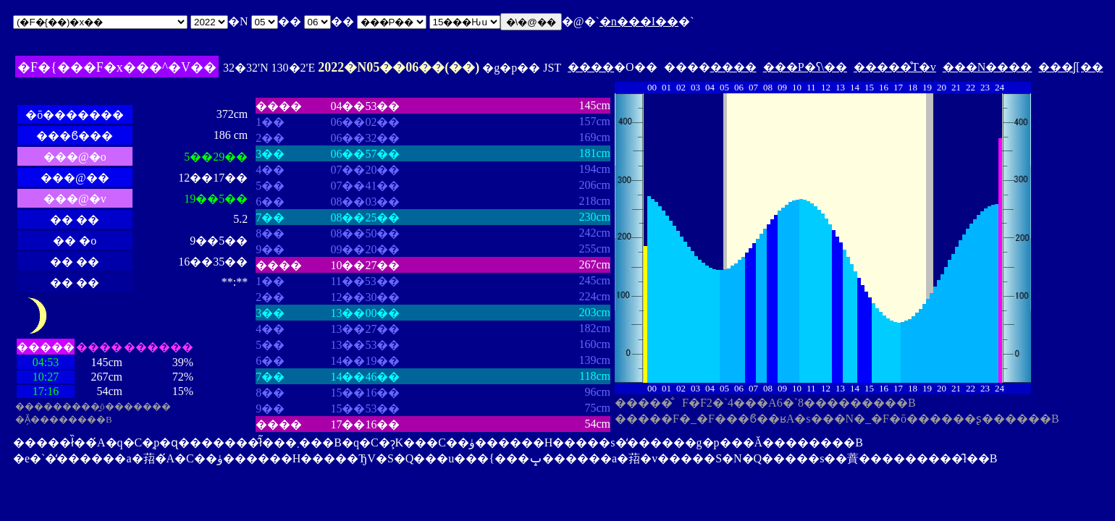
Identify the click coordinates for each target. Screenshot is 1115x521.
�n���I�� (638, 21)
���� (591, 67)
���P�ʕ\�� (805, 67)
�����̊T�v (895, 67)
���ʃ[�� (1070, 67)
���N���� (987, 67)
